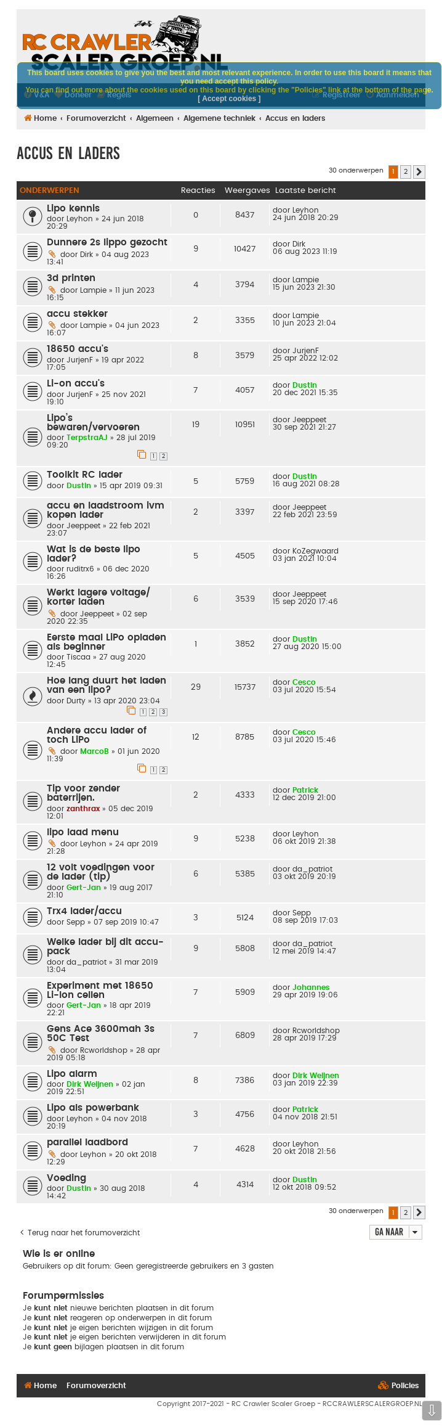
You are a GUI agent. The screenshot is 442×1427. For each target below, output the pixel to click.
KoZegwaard (315, 551)
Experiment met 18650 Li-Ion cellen (100, 990)
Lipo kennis (73, 208)
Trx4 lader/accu (84, 911)
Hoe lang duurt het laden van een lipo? (106, 685)
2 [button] (406, 171)
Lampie (93, 290)
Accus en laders (68, 153)
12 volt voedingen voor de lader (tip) (101, 872)
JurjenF (79, 360)
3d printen (71, 278)
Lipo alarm (72, 1074)
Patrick (305, 790)
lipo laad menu (83, 832)
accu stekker (77, 314)
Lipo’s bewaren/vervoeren (93, 423)
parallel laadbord (87, 1142)
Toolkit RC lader (85, 475)
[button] (419, 172)
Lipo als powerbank (93, 1108)
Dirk (86, 254)
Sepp (75, 922)
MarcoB (94, 751)
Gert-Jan (83, 887)
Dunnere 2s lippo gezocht (107, 242)
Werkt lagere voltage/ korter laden (98, 597)
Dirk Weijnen (89, 1084)
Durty (76, 701)
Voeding (66, 1178)
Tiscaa (78, 657)
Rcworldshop (103, 1050)
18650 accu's (77, 349)
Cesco (304, 682)
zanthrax (83, 808)
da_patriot (312, 869)
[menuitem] (398, 1386)
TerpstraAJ (87, 437)
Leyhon (79, 219)
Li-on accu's (76, 383)
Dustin (304, 385)
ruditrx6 (80, 569)
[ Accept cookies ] (229, 98)
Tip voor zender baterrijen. (83, 793)
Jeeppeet (309, 419)
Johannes (311, 987)
